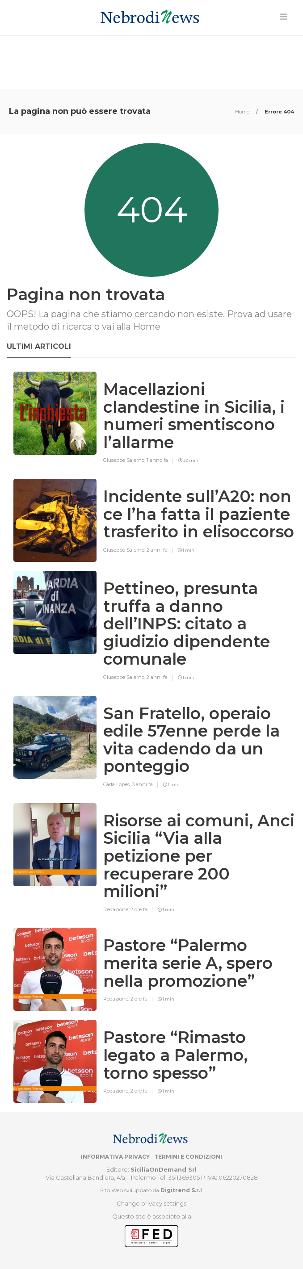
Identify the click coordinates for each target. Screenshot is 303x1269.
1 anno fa (157, 460)
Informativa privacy (115, 1156)
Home (243, 112)
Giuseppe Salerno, (125, 460)
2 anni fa (157, 550)
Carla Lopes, (117, 784)
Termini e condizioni (188, 1156)
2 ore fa (138, 909)
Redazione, (116, 909)
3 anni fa (142, 784)
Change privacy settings (151, 1203)
